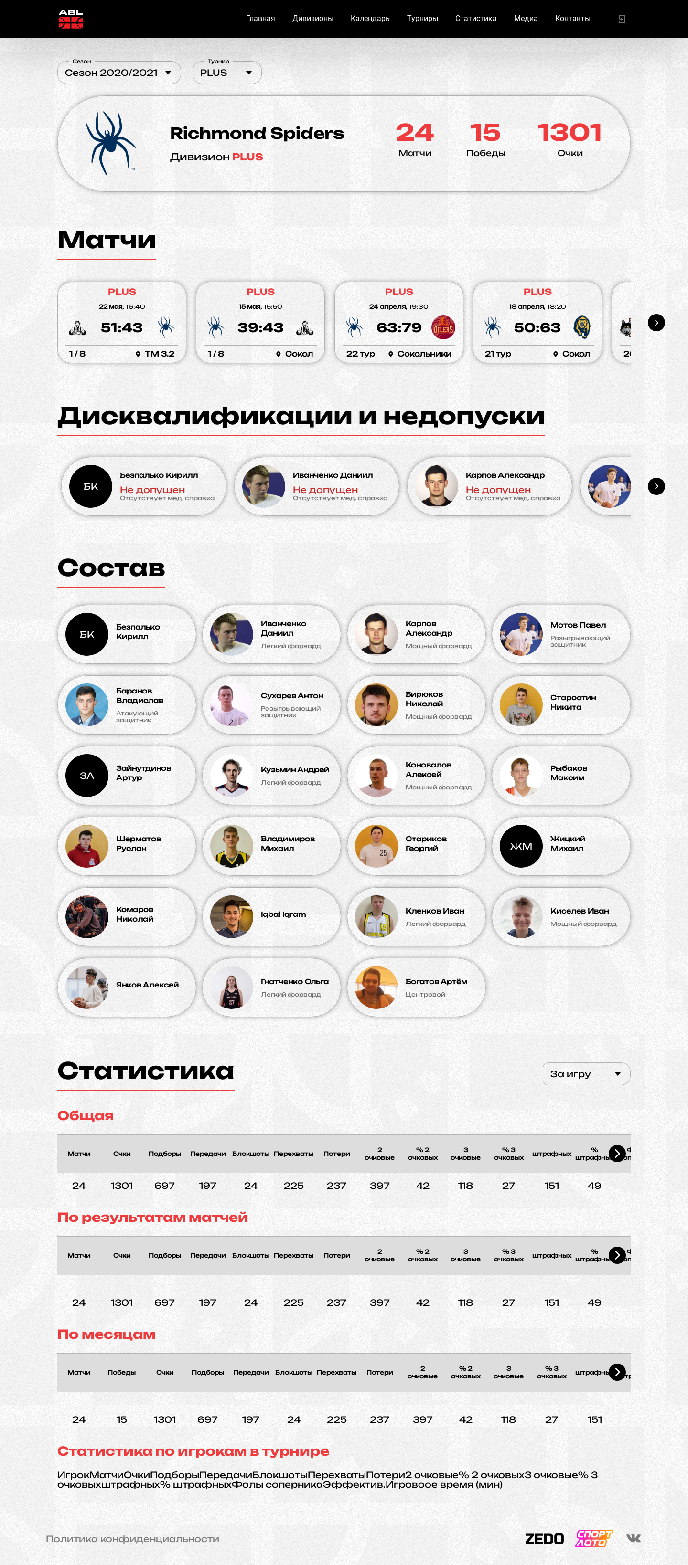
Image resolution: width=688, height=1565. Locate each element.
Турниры (422, 18)
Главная (260, 18)
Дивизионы (312, 18)
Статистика (476, 18)
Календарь (370, 18)
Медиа (526, 18)
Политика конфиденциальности (132, 1539)
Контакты (573, 18)
